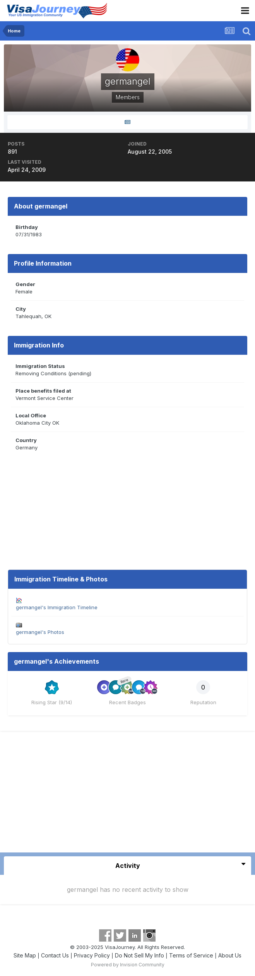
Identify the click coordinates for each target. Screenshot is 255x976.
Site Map (25, 955)
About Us (229, 955)
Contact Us (55, 955)
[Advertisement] (127, 794)
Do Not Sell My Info (139, 955)
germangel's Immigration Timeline (57, 607)
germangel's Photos (40, 632)
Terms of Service (191, 955)
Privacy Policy (92, 955)
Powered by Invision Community (127, 965)
